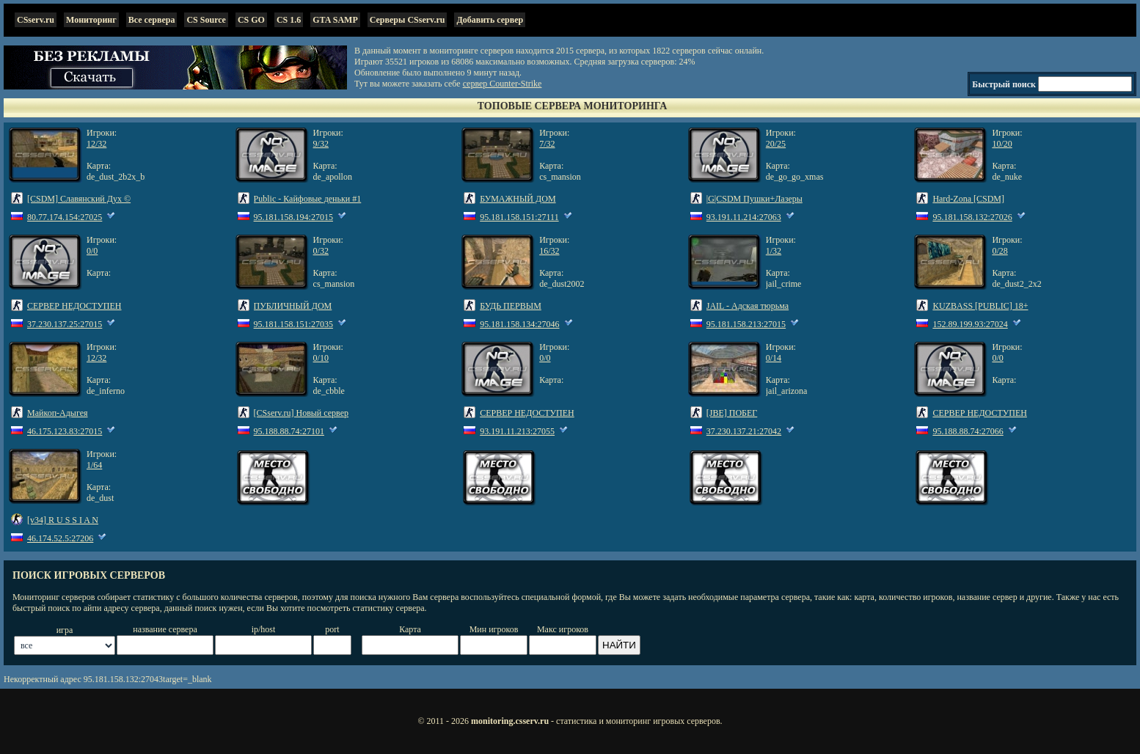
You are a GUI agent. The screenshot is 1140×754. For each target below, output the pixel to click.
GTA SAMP (335, 20)
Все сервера (151, 20)
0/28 (999, 251)
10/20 (1002, 144)
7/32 (547, 144)
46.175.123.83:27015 (64, 431)
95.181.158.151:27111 (519, 217)
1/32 (773, 251)
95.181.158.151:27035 (293, 324)
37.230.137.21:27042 (743, 431)
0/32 (321, 251)
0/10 (321, 358)
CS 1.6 (289, 20)
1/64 (94, 465)
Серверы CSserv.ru (407, 20)
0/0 (92, 251)
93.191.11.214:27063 (743, 217)
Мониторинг (91, 20)
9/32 (321, 144)
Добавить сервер (489, 20)
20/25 (776, 144)
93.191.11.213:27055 (517, 431)
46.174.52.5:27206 (60, 538)
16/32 (549, 251)
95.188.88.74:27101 (289, 431)
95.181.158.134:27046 (519, 324)
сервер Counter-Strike (502, 83)
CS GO (251, 20)
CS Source (205, 20)
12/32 (96, 144)
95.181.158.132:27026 (972, 217)
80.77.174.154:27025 (64, 217)
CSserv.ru (35, 20)
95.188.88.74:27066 (967, 431)
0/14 (773, 358)
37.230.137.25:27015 (64, 324)
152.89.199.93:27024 (969, 324)
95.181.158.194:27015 (293, 217)
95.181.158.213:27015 (746, 324)
